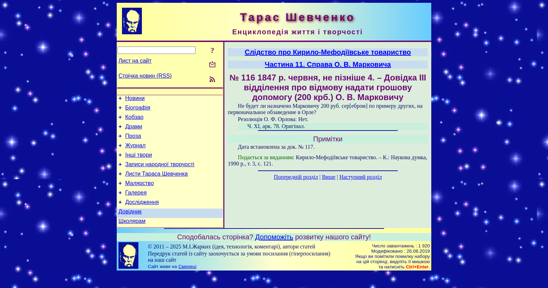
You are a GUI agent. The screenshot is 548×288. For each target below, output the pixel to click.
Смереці (187, 281)
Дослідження (142, 215)
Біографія (137, 110)
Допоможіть (274, 251)
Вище (329, 177)
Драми (133, 131)
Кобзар (134, 120)
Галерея (135, 204)
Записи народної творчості (159, 173)
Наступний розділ (360, 177)
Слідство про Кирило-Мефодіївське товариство (328, 52)
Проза (133, 141)
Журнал (135, 152)
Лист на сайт (135, 61)
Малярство (139, 194)
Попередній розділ (296, 177)
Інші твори (138, 162)
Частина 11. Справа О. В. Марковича (328, 64)
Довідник (130, 225)
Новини (135, 99)
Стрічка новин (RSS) (145, 76)
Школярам (131, 236)
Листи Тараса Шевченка (156, 183)
